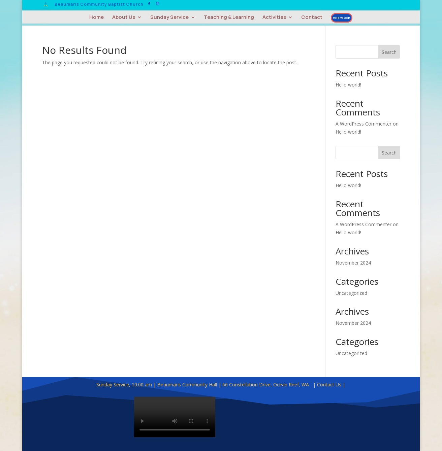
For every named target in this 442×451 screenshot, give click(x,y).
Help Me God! (341, 18)
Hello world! (348, 84)
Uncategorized (351, 293)
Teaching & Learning (229, 18)
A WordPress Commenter (363, 123)
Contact (311, 18)
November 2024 (353, 262)
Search (389, 52)
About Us (123, 18)
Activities (274, 18)
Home (96, 18)
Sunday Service (169, 18)
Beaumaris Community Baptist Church (99, 4)
